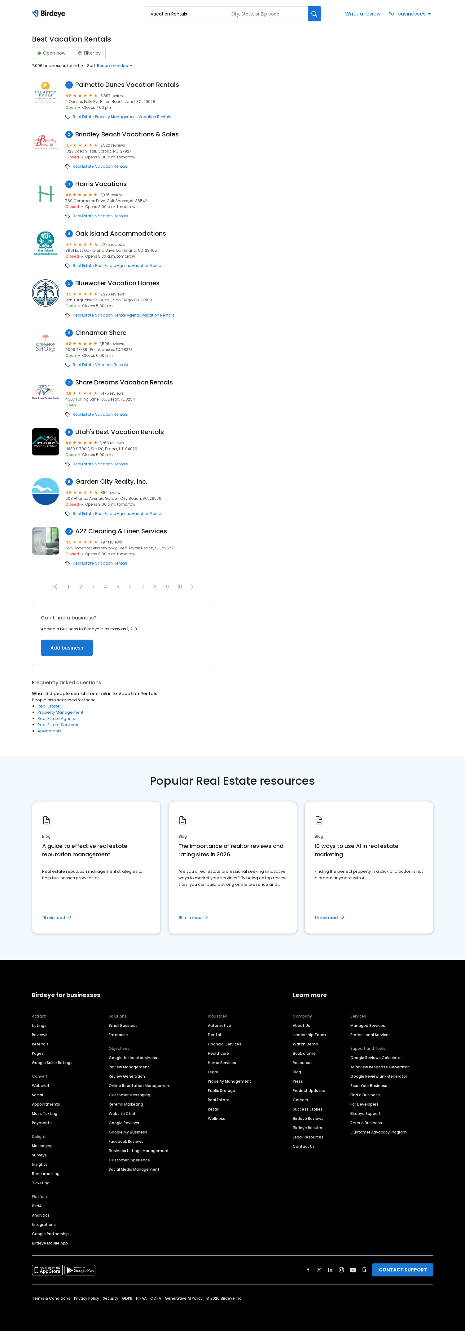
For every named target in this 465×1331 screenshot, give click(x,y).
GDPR (127, 1298)
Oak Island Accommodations (120, 233)
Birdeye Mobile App (50, 1243)
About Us (301, 1025)
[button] (192, 586)
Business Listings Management (139, 1150)
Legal (213, 1072)
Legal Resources (308, 1137)
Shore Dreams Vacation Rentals (124, 382)
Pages (38, 1053)
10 (180, 586)
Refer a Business (366, 1122)
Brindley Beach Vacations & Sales (127, 134)
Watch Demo (305, 1044)
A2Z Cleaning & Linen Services (121, 531)
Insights (39, 1164)
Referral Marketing (126, 1104)
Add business (66, 648)
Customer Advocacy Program (378, 1132)
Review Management (129, 1067)
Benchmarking (45, 1173)
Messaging (42, 1145)
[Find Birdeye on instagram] (341, 1269)
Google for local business (133, 1057)
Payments (42, 1122)
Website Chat (122, 1113)
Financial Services (224, 1044)
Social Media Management (134, 1169)
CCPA (155, 1298)
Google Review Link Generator (378, 1076)
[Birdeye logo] (50, 14)
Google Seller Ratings (52, 1062)
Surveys (39, 1155)
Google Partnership (50, 1233)
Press (298, 1081)
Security (110, 1298)
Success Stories (308, 1109)
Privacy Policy (86, 1298)
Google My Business (128, 1132)
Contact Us (304, 1146)
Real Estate (83, 116)
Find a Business (365, 1095)
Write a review (362, 13)
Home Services (222, 1062)
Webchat (41, 1085)
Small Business (123, 1025)
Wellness (216, 1118)
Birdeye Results (307, 1127)
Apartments (49, 731)
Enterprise (118, 1034)
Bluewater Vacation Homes (117, 283)
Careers (300, 1100)
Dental (214, 1034)
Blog (297, 1072)
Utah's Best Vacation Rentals (119, 432)
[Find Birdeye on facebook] (308, 1269)
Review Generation (127, 1076)
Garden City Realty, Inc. (111, 482)
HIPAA (141, 1298)
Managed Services (367, 1025)
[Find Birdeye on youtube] (353, 1269)
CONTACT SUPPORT (403, 1270)
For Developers (364, 1104)
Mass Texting (44, 1113)
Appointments (46, 1104)
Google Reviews (124, 1122)
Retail (213, 1109)
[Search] (314, 13)
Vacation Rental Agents (117, 315)
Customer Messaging (129, 1095)
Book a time (304, 1053)
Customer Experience (129, 1160)
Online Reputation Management (140, 1085)
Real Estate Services (57, 725)
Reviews (39, 1034)
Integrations (44, 1224)
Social (37, 1095)
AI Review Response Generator (379, 1067)
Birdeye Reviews (308, 1118)
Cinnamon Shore (100, 333)
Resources (303, 1062)
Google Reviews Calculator (376, 1057)
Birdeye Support (365, 1113)
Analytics (41, 1215)
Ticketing (41, 1183)
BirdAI (37, 1206)
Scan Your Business (368, 1085)
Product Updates (309, 1090)
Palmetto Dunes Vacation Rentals (127, 85)
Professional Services (370, 1034)
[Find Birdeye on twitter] (319, 1269)
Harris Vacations (101, 184)
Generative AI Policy (184, 1298)
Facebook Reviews (126, 1141)
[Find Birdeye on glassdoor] (364, 1269)
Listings (39, 1025)
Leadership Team (309, 1034)
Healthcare (218, 1053)
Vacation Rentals (154, 116)
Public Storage (221, 1090)
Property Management (116, 116)
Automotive (219, 1025)
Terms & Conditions (51, 1298)
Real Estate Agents (112, 265)
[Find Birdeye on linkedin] (330, 1269)
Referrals (40, 1044)
